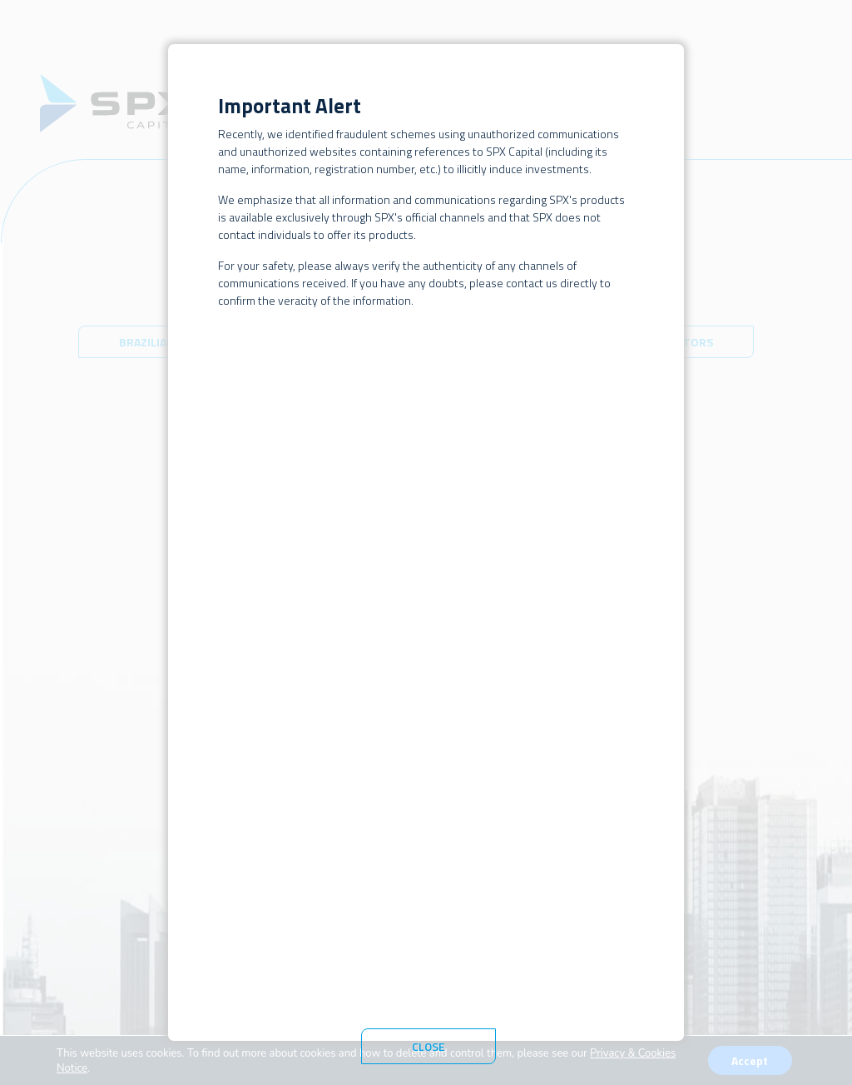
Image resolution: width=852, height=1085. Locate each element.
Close (428, 1046)
